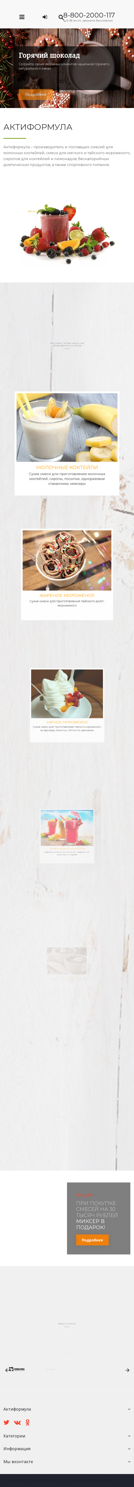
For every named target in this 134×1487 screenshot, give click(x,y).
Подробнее (92, 1239)
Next (130, 68)
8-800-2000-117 (89, 15)
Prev (3, 68)
